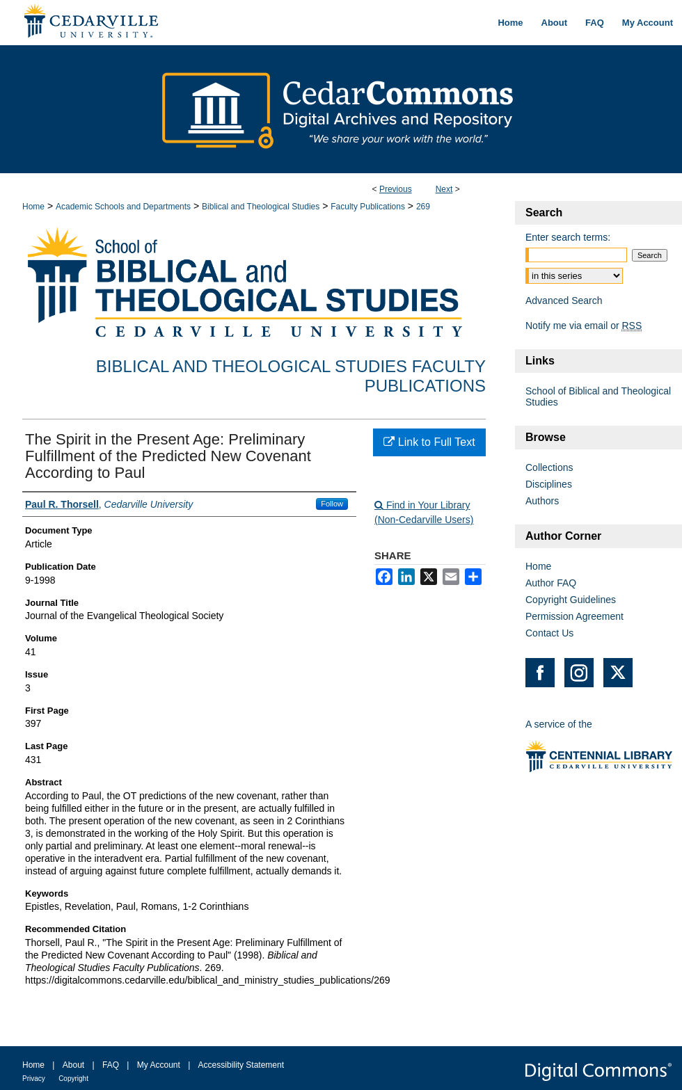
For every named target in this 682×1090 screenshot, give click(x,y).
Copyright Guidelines (570, 599)
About (73, 1065)
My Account (158, 1065)
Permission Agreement (574, 616)
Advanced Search (564, 300)
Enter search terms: (567, 237)
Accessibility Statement (241, 1065)
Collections (549, 467)
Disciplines (548, 484)
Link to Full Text (429, 442)
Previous (395, 189)
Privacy (33, 1078)
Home (33, 206)
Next (444, 189)
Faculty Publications (368, 206)
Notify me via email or (583, 325)
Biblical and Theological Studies (260, 206)
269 (423, 206)
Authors (542, 500)
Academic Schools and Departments (123, 206)
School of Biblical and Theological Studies (598, 396)
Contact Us (549, 633)
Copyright (73, 1078)
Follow (332, 503)
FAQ (110, 1065)
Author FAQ (550, 582)
